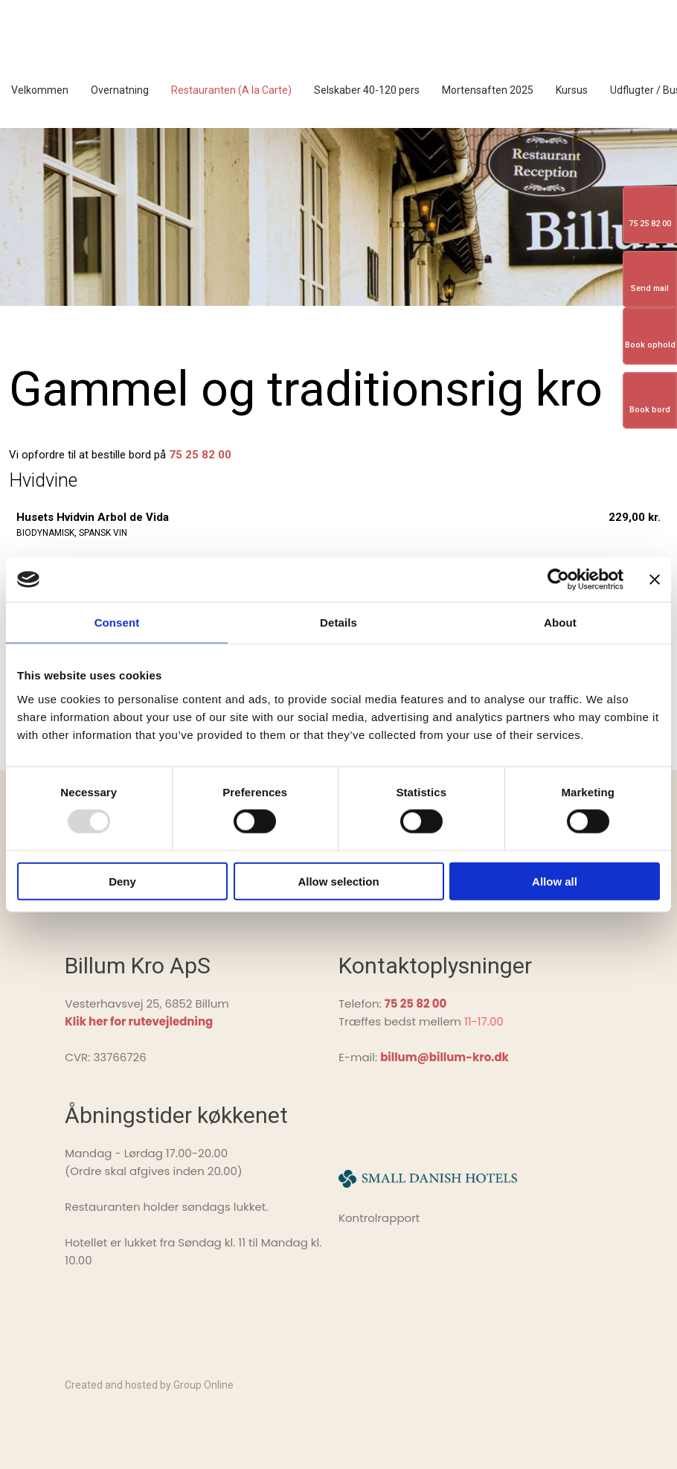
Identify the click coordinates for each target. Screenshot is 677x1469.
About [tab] (560, 622)
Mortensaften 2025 (487, 90)
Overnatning (120, 90)
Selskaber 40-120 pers (367, 90)
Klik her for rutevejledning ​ (139, 1021)
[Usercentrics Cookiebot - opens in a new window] (558, 580)
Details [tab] (338, 622)
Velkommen (39, 90)
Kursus (572, 90)
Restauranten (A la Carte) (231, 90)
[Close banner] (654, 580)
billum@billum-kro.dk (444, 1057)
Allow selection (338, 880)
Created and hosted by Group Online (149, 1385)
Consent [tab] (117, 622)
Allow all (554, 880)
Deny (122, 880)
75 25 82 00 (200, 454)
